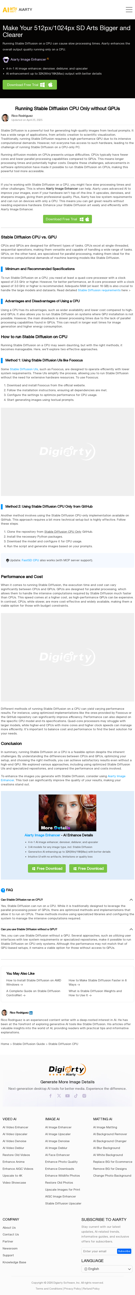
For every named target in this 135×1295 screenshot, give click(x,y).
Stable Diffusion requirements (99, 290)
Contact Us (11, 1234)
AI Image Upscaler (58, 1134)
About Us (9, 1227)
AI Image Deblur (56, 1148)
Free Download (49, 868)
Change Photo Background (112, 1175)
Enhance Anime (14, 1161)
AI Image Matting (105, 1127)
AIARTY (17, 9)
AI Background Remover (110, 1134)
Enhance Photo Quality (61, 1161)
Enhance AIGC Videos (18, 1168)
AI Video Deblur (13, 1148)
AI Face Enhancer (57, 1155)
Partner (8, 1241)
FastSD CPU (30, 560)
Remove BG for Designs (110, 1168)
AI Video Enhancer (15, 1127)
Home (5, 1044)
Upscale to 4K (12, 1175)
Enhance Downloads (59, 1168)
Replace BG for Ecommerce (112, 1161)
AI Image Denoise (57, 1141)
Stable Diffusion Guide (29, 1044)
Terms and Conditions (49, 1288)
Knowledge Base (14, 1262)
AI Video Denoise (14, 1141)
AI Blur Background (106, 1148)
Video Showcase (14, 1182)
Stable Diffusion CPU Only (62, 531)
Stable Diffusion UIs (24, 369)
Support (8, 1255)
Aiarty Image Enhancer (26, 59)
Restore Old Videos (16, 1155)
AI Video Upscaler (15, 1134)
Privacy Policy (72, 1288)
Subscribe (124, 1251)
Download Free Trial (22, 85)
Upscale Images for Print (62, 1189)
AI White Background (108, 1155)
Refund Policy (91, 1288)
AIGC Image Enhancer (60, 1196)
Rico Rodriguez (22, 116)
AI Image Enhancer (58, 1127)
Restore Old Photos (59, 1182)
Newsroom (10, 1248)
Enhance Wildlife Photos (62, 1175)
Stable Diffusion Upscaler (63, 1203)
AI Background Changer (110, 1141)
